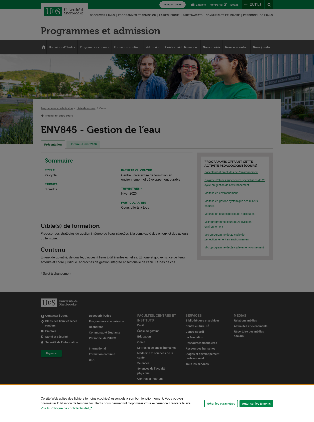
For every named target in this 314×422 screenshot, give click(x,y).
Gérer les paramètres (221, 403)
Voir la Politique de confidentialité (64, 408)
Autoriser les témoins (256, 403)
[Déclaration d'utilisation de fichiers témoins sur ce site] (157, 403)
